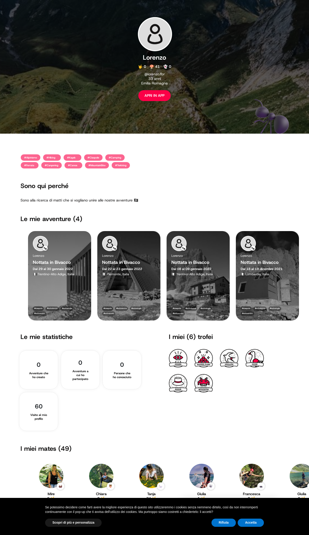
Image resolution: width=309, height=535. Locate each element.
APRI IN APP (154, 95)
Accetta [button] (251, 522)
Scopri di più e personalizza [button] (73, 522)
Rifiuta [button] (224, 522)
